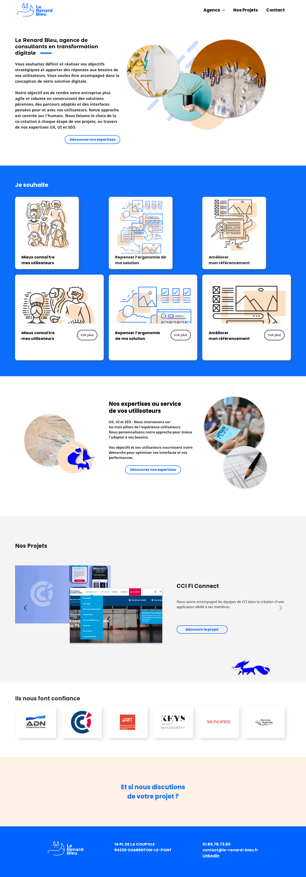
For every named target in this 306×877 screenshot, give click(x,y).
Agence (214, 10)
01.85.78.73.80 (217, 844)
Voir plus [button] (87, 335)
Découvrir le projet (202, 629)
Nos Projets (245, 10)
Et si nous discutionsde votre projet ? (153, 792)
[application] (222, 10)
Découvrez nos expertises (92, 139)
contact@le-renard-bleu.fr (230, 850)
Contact (275, 10)
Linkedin (211, 855)
